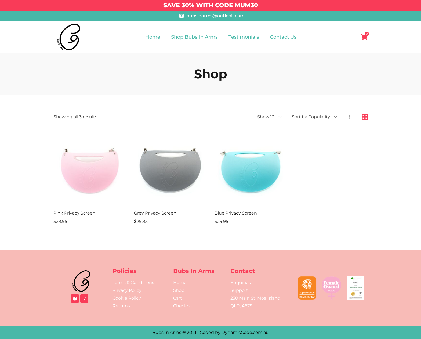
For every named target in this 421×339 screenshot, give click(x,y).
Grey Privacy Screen (155, 213)
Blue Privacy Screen (236, 213)
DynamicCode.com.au (245, 332)
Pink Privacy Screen (74, 213)
